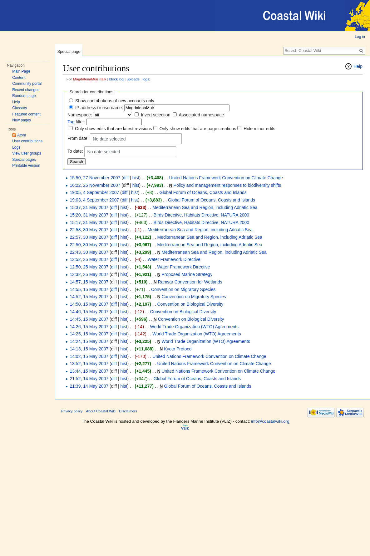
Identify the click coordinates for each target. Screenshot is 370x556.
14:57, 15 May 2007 (89, 281)
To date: (75, 151)
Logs (16, 147)
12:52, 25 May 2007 (89, 259)
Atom (21, 135)
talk (103, 79)
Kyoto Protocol (178, 348)
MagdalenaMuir (85, 79)
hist (135, 177)
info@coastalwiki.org (270, 421)
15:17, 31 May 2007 (89, 222)
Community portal (27, 83)
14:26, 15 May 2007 (89, 326)
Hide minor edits (259, 128)
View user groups (26, 153)
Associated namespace (201, 114)
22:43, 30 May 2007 (89, 252)
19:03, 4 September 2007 (94, 199)
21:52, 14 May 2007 (89, 378)
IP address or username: (99, 107)
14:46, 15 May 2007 (89, 311)
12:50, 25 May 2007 (89, 266)
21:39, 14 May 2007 (89, 386)
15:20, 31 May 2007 (89, 214)
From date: (78, 138)
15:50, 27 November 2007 (95, 177)
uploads (133, 79)
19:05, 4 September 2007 (94, 192)
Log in (360, 36)
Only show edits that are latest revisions (113, 128)
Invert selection (155, 114)
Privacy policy (71, 411)
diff (126, 177)
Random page (24, 96)
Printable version (26, 165)
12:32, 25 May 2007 (89, 274)
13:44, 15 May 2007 (89, 371)
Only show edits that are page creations (197, 128)
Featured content (26, 114)
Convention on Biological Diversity (190, 304)
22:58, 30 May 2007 (89, 229)
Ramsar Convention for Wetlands (190, 281)
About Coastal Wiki (101, 411)
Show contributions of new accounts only (114, 100)
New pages (21, 120)
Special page (68, 51)
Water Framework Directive (174, 259)
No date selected (109, 138)
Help (16, 102)
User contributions (27, 141)
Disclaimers (128, 411)
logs (145, 79)
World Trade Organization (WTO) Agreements (194, 326)
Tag (71, 121)
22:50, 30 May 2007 (89, 244)
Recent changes (25, 90)
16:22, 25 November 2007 (95, 185)
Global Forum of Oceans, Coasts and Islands (203, 192)
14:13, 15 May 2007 (89, 348)
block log (116, 79)
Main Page (21, 71)
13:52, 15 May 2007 (89, 363)
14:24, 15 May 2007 (89, 341)
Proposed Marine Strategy (186, 274)
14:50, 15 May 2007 (89, 304)
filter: (76, 121)
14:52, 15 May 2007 (89, 296)
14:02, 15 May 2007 (89, 356)
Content (18, 77)
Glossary (19, 108)
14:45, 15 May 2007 (89, 319)
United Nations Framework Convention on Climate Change (226, 177)
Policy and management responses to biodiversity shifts (227, 185)
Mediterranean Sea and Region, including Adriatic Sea (204, 207)
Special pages (24, 159)
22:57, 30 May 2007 (89, 237)
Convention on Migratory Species (183, 289)
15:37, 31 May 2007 (89, 207)
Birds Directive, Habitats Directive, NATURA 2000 (201, 214)
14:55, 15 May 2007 (89, 289)
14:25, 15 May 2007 (89, 333)
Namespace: (79, 114)
